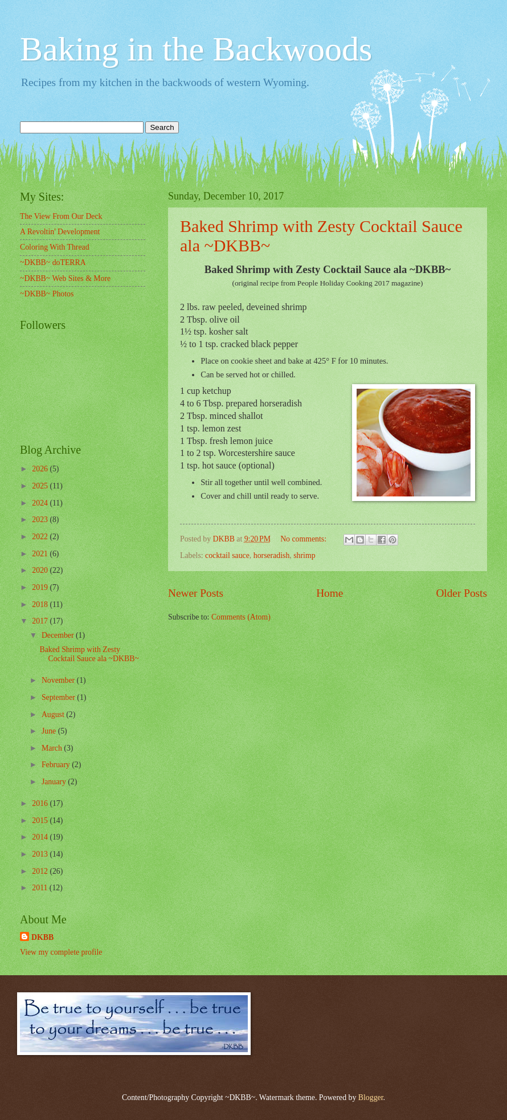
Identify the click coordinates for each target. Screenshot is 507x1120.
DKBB (42, 937)
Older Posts (461, 593)
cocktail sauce (227, 555)
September (59, 697)
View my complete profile (61, 952)
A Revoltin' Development (60, 231)
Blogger (370, 1097)
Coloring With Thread (54, 247)
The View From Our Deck (61, 216)
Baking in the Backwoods (196, 49)
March (53, 748)
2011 (41, 887)
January (55, 781)
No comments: (304, 539)
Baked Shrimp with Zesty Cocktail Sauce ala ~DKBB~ (88, 654)
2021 (41, 553)
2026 (41, 469)
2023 (41, 519)
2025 (41, 486)
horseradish (272, 555)
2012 (41, 871)
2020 (41, 570)
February (57, 764)
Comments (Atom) (241, 617)
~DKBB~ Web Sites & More (65, 278)
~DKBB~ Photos (46, 294)
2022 (41, 536)
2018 (41, 604)
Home (329, 593)
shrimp (304, 555)
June (50, 731)
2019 (41, 587)
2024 (41, 503)
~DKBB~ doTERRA (53, 262)
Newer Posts (195, 593)
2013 (41, 854)
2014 (41, 837)
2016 (41, 803)
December (59, 635)
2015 (41, 820)
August (54, 714)
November (59, 680)
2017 (41, 621)
